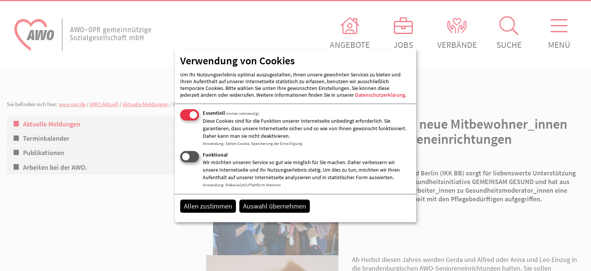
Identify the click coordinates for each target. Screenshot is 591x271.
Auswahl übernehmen (274, 206)
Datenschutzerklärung (380, 94)
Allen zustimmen (208, 206)
